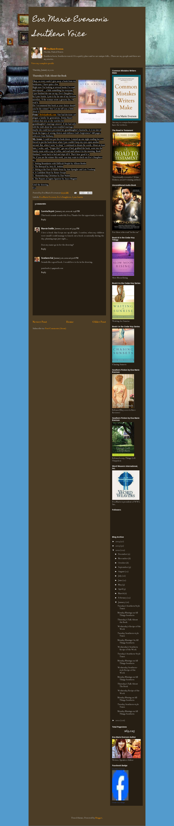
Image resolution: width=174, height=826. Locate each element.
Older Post (99, 322)
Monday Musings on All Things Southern (128, 614)
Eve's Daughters (64, 197)
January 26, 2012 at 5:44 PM (67, 228)
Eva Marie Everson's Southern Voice (70, 27)
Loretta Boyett (47, 211)
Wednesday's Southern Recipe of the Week (128, 648)
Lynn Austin (77, 197)
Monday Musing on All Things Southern (127, 698)
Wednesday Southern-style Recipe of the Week (127, 670)
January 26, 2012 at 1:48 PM (67, 211)
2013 (118, 546)
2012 (118, 550)
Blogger (98, 818)
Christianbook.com (47, 115)
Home (70, 322)
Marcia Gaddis (47, 228)
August (121, 571)
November (123, 558)
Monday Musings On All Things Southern (128, 641)
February (122, 598)
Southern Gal (47, 258)
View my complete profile (42, 63)
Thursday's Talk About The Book (128, 685)
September (123, 567)
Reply (43, 219)
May (120, 584)
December (123, 554)
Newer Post (40, 322)
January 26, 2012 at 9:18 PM (66, 258)
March (121, 593)
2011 (118, 720)
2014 (118, 541)
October (122, 563)
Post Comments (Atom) (55, 328)
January (121, 602)
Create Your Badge (118, 802)
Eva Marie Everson (54, 49)
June (120, 580)
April (120, 589)
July (120, 576)
